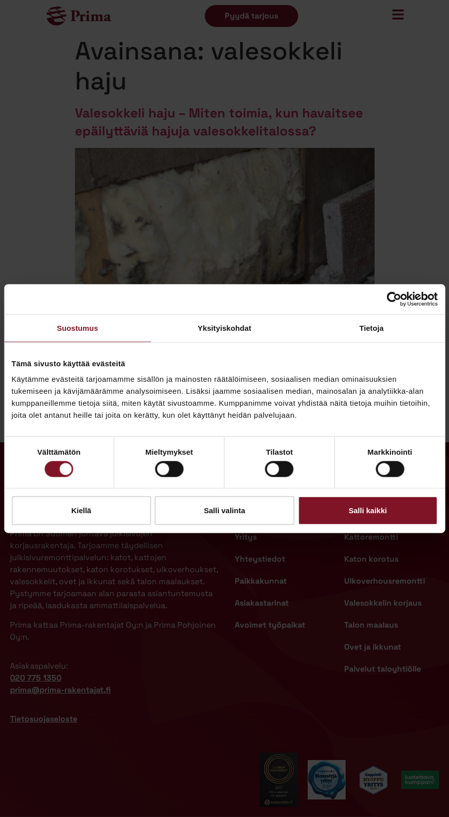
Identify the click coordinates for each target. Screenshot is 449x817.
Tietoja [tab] (371, 327)
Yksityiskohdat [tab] (224, 327)
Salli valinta (224, 510)
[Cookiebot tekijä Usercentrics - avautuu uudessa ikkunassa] (394, 298)
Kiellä (81, 510)
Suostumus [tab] (77, 327)
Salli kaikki (368, 510)
